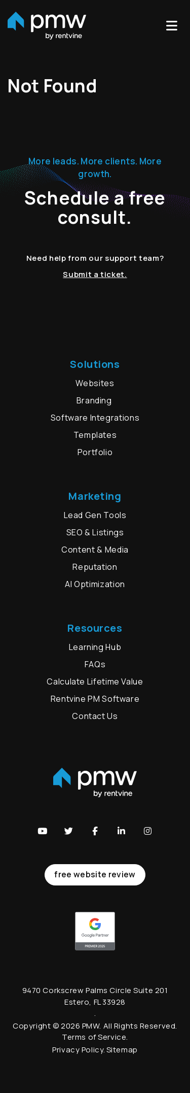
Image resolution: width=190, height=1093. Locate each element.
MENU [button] (171, 25)
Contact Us (95, 716)
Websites (94, 383)
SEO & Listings (95, 532)
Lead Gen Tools (95, 515)
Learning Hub (95, 647)
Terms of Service (94, 1037)
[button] (42, 830)
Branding (95, 400)
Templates (95, 434)
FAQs (95, 664)
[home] (47, 26)
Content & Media (95, 549)
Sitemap (122, 1049)
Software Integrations (95, 417)
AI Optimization (95, 584)
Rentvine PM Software (95, 698)
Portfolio (95, 452)
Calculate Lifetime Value (95, 681)
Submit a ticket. (95, 274)
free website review (94, 874)
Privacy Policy (77, 1049)
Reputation (94, 566)
